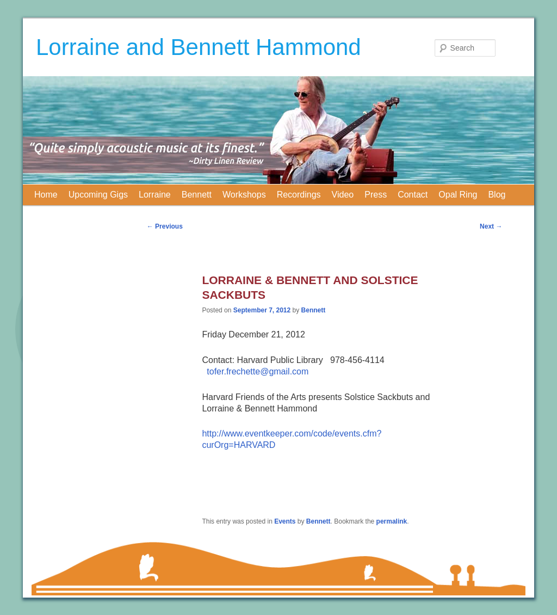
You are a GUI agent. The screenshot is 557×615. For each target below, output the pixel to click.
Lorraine (155, 194)
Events (284, 521)
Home (46, 194)
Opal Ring (457, 194)
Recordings (299, 194)
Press (375, 194)
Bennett (197, 194)
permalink (391, 521)
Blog (496, 194)
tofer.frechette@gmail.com (257, 371)
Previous (165, 226)
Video (343, 194)
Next (491, 226)
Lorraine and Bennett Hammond (198, 47)
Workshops (244, 194)
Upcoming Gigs (98, 194)
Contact (413, 194)
